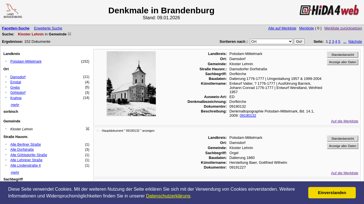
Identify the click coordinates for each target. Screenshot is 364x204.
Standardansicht (342, 54)
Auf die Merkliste (344, 121)
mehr (15, 105)
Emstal (15, 82)
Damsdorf (18, 77)
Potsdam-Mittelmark (26, 61)
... (344, 41)
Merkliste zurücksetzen (343, 28)
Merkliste (306, 28)
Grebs (15, 88)
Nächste (355, 41)
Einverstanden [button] (332, 192)
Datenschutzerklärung (168, 196)
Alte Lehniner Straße (26, 160)
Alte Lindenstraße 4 (25, 165)
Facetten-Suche (16, 28)
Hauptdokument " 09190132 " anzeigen (128, 130)
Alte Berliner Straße (25, 144)
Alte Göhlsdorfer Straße (28, 155)
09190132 (248, 115)
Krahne (16, 98)
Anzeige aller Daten (342, 62)
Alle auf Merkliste (282, 28)
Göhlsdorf (18, 93)
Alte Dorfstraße (22, 150)
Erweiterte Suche (48, 28)
